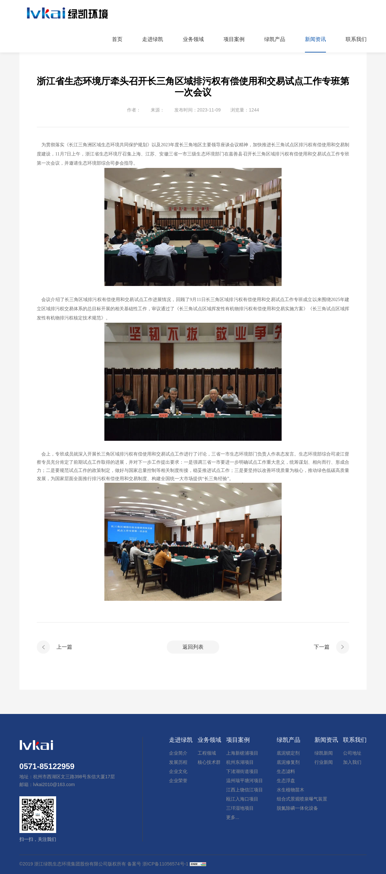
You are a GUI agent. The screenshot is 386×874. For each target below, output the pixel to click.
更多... (232, 817)
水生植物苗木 (290, 789)
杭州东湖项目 (240, 762)
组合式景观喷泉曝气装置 (302, 799)
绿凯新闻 (323, 753)
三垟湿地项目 (240, 808)
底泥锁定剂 (288, 753)
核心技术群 (209, 762)
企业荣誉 (178, 780)
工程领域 (207, 753)
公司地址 (352, 753)
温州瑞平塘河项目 (244, 780)
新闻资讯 (326, 740)
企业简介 (178, 753)
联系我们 (355, 740)
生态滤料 (286, 771)
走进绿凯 (181, 740)
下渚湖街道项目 (242, 771)
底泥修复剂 (288, 762)
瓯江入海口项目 (242, 799)
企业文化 (178, 771)
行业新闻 (323, 762)
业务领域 (209, 740)
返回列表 (193, 647)
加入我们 (352, 762)
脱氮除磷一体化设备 (297, 808)
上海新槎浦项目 (242, 753)
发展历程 (178, 762)
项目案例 (238, 740)
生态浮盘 (286, 780)
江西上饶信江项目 (244, 789)
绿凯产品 (288, 740)
